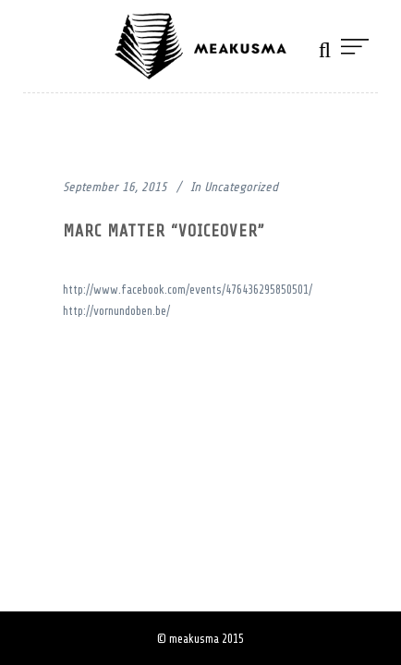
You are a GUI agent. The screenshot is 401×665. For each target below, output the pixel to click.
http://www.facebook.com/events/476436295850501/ (187, 289)
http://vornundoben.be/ (116, 311)
